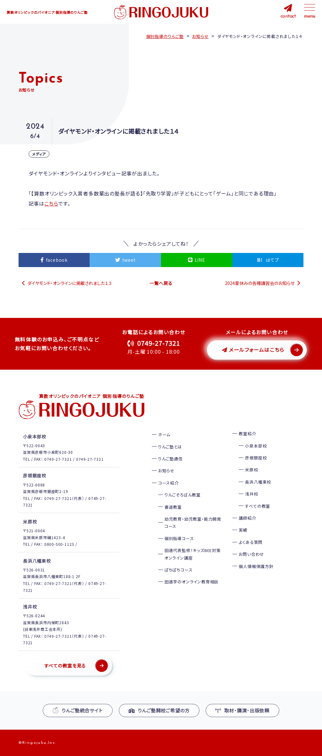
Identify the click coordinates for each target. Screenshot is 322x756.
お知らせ (166, 471)
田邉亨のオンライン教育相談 (191, 582)
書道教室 (173, 507)
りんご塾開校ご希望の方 (159, 710)
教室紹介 (247, 433)
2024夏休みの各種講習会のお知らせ (260, 283)
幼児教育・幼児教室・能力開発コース (192, 522)
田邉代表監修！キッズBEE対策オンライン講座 (192, 553)
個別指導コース (179, 538)
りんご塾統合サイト (78, 710)
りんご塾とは (170, 446)
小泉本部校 (256, 445)
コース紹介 (168, 482)
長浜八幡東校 (258, 482)
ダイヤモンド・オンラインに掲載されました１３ (69, 283)
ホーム (164, 434)
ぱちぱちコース (178, 569)
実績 (243, 530)
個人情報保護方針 (256, 566)
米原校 (251, 470)
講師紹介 (247, 518)
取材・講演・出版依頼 (242, 710)
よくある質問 (251, 542)
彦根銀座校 (256, 457)
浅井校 (251, 493)
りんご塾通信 (170, 458)
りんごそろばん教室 (182, 494)
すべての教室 (257, 506)
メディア (39, 154)
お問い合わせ (251, 554)
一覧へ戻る (160, 283)
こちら (51, 203)
